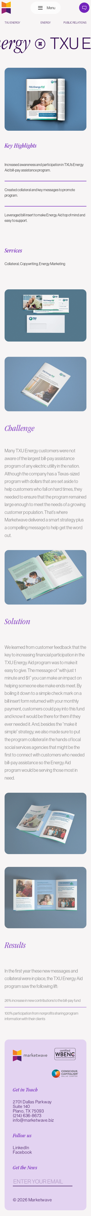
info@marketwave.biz (33, 1120)
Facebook (22, 1152)
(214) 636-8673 (27, 1115)
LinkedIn (21, 1147)
